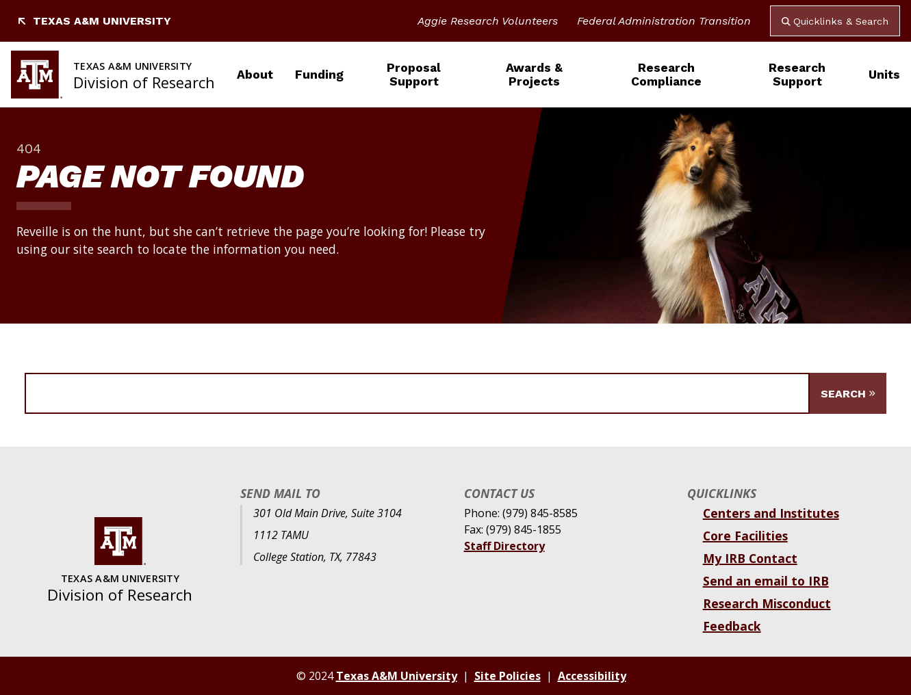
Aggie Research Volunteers (488, 20)
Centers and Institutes (771, 513)
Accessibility (592, 675)
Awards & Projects (534, 74)
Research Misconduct (767, 603)
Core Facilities (745, 535)
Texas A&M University (93, 20)
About (255, 74)
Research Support (797, 74)
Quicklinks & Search (835, 21)
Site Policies (507, 675)
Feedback (732, 626)
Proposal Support (414, 74)
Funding (319, 74)
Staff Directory (504, 545)
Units (884, 74)
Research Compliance (666, 74)
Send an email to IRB (766, 581)
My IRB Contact (750, 558)
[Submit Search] (848, 393)
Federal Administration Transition (664, 20)
